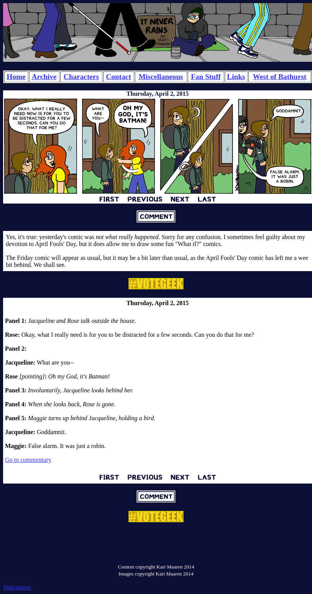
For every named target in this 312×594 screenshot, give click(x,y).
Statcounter (17, 587)
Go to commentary (28, 460)
